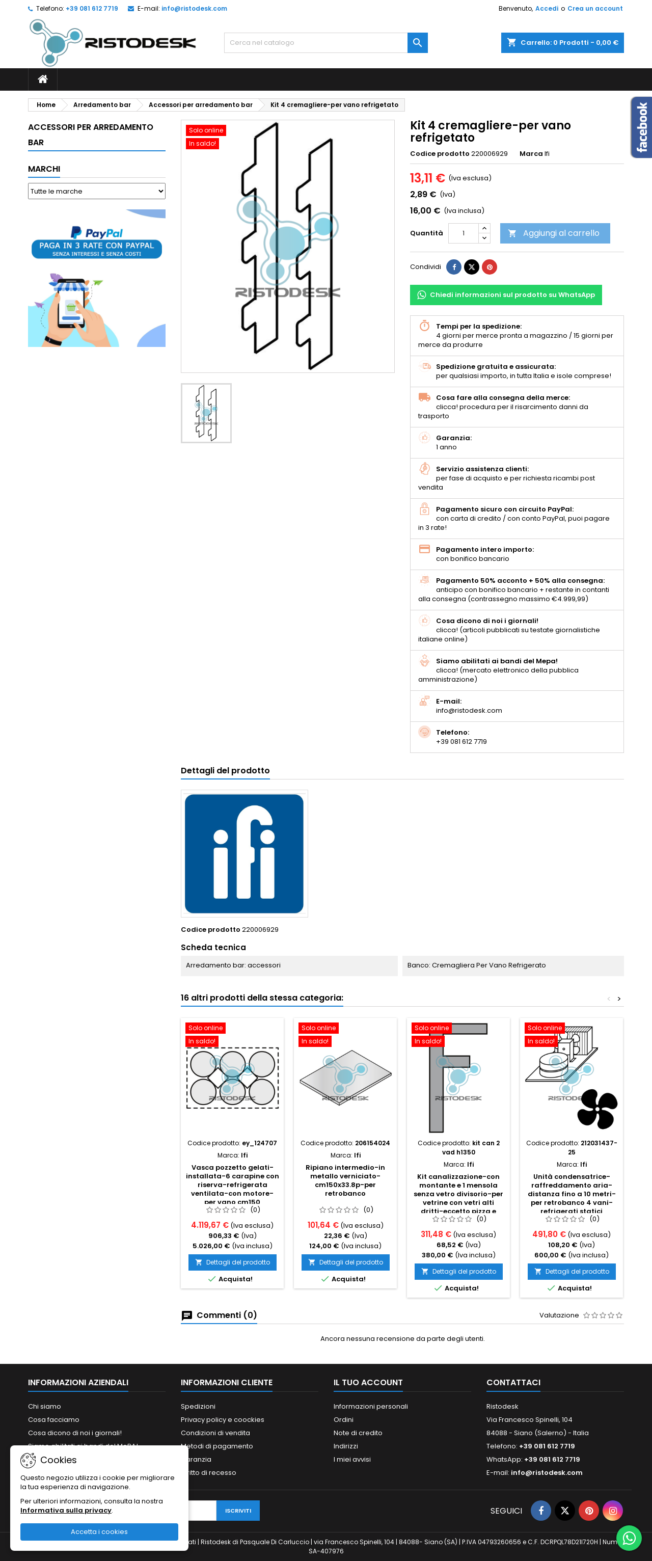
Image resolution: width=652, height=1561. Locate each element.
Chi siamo (44, 1406)
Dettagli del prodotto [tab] (225, 770)
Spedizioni (198, 1406)
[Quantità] (463, 233)
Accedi (546, 8)
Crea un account (595, 8)
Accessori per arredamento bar (90, 134)
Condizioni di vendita (215, 1433)
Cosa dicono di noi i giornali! (75, 1433)
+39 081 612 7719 (92, 8)
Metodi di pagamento (217, 1446)
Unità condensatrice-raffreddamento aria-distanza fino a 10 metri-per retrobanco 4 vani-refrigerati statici (572, 1194)
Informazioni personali (371, 1406)
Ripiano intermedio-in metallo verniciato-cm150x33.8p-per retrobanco (345, 1180)
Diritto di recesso (208, 1472)
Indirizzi (346, 1446)
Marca (531, 153)
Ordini (344, 1419)
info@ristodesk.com (194, 8)
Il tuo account (368, 1382)
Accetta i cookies (99, 1532)
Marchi (44, 169)
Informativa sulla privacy (66, 1510)
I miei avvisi (352, 1459)
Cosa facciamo (53, 1419)
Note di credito (358, 1433)
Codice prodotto (440, 153)
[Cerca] (326, 43)
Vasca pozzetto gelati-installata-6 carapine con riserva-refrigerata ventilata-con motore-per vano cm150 (232, 1185)
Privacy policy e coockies (222, 1419)
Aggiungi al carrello (554, 233)
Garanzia (196, 1459)
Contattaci (513, 1382)
